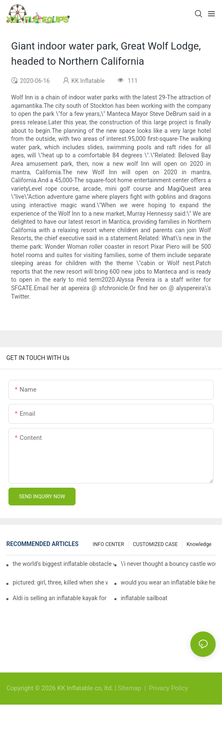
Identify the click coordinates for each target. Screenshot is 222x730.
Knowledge (199, 544)
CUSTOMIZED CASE (155, 544)
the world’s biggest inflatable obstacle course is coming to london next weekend (63, 563)
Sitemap (130, 688)
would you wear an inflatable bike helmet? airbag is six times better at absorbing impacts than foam (168, 582)
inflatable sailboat (144, 598)
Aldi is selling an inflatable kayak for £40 (60, 598)
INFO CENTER (108, 544)
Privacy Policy (168, 688)
